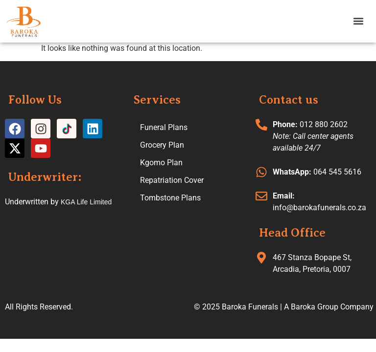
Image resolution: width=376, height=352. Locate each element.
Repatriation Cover (172, 180)
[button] (358, 21)
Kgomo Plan (161, 162)
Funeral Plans (164, 127)
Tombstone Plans (170, 197)
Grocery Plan (162, 145)
